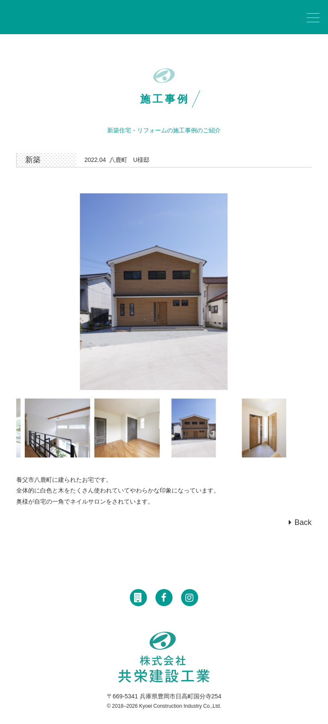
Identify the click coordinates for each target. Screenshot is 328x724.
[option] (163, 291)
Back (303, 522)
